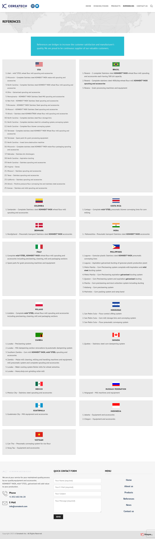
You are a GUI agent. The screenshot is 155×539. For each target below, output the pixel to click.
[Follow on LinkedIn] (37, 6)
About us (128, 486)
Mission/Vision (101, 6)
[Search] (151, 6)
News (128, 504)
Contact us (142, 6)
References (128, 6)
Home (88, 6)
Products (115, 6)
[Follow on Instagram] (33, 6)
